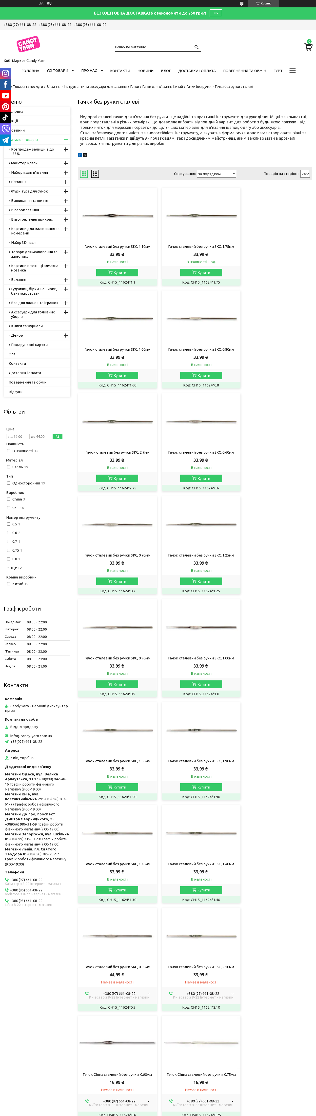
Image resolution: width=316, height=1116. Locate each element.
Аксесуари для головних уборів (33, 314)
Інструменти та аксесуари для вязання (95, 87)
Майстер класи (24, 163)
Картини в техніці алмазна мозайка (34, 268)
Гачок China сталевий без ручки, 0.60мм (195, 766)
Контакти (120, 71)
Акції (13, 121)
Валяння (18, 279)
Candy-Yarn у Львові (103, 982)
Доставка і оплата (197, 71)
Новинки (17, 130)
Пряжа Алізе (97, 969)
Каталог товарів (23, 139)
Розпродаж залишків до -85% (32, 151)
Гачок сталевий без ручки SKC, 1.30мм (115, 658)
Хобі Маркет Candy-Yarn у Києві (113, 995)
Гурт (278, 71)
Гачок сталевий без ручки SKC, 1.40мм (195, 658)
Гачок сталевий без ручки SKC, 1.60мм (275, 246)
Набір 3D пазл (23, 242)
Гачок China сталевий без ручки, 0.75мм (274, 766)
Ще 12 (16, 568)
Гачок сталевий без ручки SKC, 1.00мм (115, 555)
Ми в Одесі (95, 1002)
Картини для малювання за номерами (35, 231)
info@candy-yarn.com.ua (31, 736)
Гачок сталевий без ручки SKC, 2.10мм (115, 766)
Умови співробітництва (186, 969)
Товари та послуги (28, 87)
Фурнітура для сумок (29, 191)
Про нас (89, 70)
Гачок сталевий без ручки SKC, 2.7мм (195, 349)
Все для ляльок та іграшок (35, 303)
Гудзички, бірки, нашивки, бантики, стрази (34, 291)
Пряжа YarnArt (98, 975)
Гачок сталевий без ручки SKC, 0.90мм (275, 452)
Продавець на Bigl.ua (158, 1081)
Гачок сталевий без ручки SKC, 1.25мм (195, 452)
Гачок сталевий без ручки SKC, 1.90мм (275, 555)
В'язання (53, 87)
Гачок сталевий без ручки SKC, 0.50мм (275, 658)
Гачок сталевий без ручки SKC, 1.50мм (195, 555)
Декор (17, 335)
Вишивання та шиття (29, 200)
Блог (166, 71)
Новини (146, 71)
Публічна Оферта (22, 969)
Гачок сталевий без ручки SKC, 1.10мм (115, 246)
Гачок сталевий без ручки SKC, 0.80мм (115, 349)
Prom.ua (182, 1077)
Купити (118, 272)
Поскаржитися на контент (166, 1086)
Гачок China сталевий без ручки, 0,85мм (115, 873)
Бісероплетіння (25, 210)
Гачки (134, 87)
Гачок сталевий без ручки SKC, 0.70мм (115, 452)
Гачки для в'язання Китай (162, 87)
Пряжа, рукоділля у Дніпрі (109, 1009)
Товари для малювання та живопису (34, 254)
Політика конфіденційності (207, 1086)
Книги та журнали (27, 326)
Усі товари (57, 70)
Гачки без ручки (199, 87)
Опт (12, 354)
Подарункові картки (29, 345)
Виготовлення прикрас (32, 219)
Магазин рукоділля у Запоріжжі (113, 989)
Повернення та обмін (244, 71)
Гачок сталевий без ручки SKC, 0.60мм (275, 349)
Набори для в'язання (29, 172)
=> (216, 13)
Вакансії (14, 975)
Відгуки (15, 392)
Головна (30, 71)
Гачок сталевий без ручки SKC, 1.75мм (195, 246)
